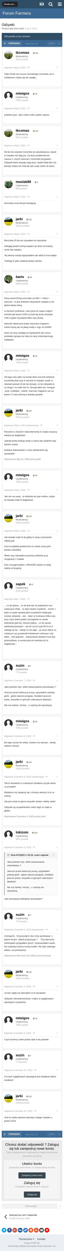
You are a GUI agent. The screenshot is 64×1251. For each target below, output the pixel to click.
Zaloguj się (32, 1194)
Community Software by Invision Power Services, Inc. (32, 1246)
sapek (20, 584)
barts (20, 277)
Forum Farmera (17, 13)
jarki (22, 28)
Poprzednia (14, 43)
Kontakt (41, 1239)
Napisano (15, 67)
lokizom (22, 832)
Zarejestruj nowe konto (32, 1175)
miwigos (22, 93)
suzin (20, 665)
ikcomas (22, 52)
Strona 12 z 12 (32, 44)
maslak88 (23, 182)
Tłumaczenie (26, 1239)
